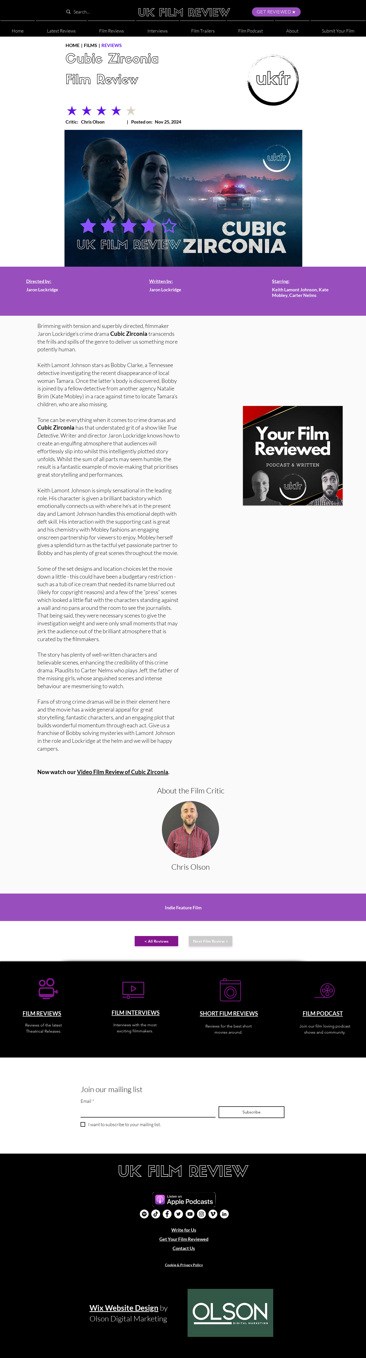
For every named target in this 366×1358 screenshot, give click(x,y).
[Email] (146, 1111)
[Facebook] (167, 1214)
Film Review (102, 80)
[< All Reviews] (156, 941)
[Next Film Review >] (210, 941)
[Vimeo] (212, 1214)
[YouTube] (190, 1214)
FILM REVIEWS (42, 1013)
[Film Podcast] (144, 1214)
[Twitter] (178, 1214)
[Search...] (96, 12)
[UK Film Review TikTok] (155, 1214)
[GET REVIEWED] (276, 12)
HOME (73, 45)
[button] (292, 29)
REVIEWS (111, 45)
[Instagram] (201, 1214)
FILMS (90, 45)
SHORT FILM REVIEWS (229, 1013)
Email (87, 1101)
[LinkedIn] (224, 1214)
